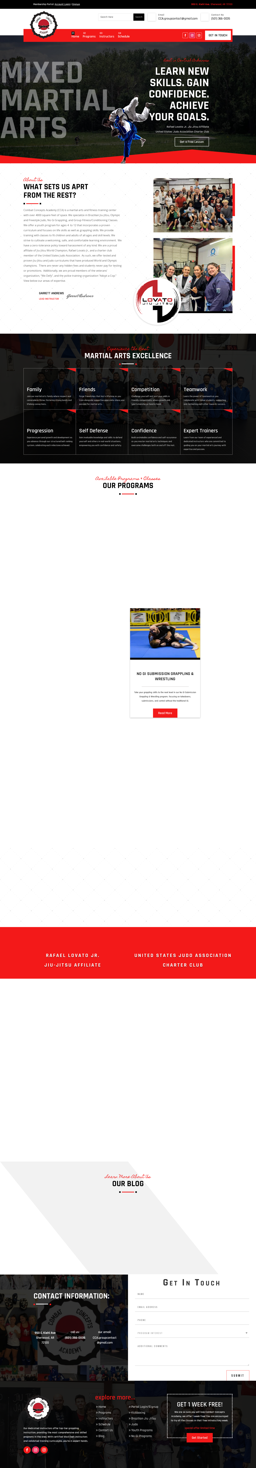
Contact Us (105, 1430)
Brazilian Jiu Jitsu (143, 1418)
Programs (89, 36)
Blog (101, 1436)
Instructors (106, 36)
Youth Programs (142, 1430)
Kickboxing (138, 1413)
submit (237, 1375)
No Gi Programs (141, 1436)
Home (75, 36)
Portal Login (139, 1407)
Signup (76, 4)
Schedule (124, 36)
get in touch (218, 35)
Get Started (200, 1438)
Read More (165, 713)
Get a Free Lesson (192, 142)
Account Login (62, 4)
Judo (134, 1424)
